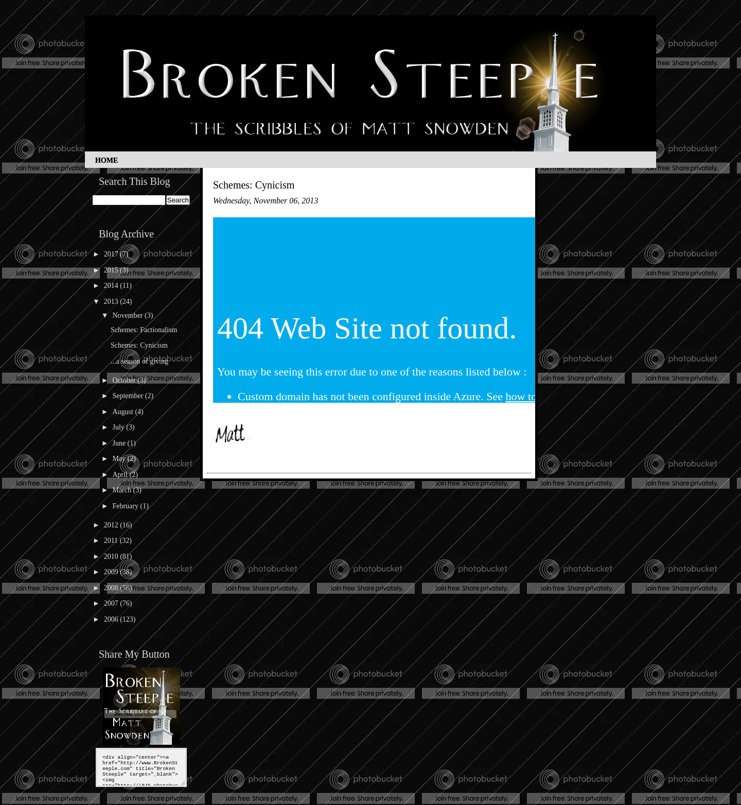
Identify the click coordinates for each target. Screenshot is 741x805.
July (119, 427)
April (120, 474)
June (119, 443)
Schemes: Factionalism (144, 330)
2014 (112, 285)
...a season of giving (139, 361)
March (122, 490)
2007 (112, 603)
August (123, 412)
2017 (112, 254)
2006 (112, 619)
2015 (112, 270)
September (128, 396)
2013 (112, 301)
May (119, 459)
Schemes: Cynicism (139, 345)
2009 (112, 572)
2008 (112, 588)
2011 (112, 540)
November (128, 315)
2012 (112, 525)
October (124, 380)
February (126, 506)
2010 (112, 556)
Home (106, 160)
